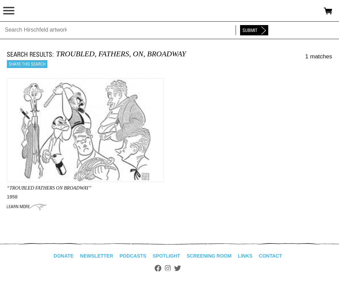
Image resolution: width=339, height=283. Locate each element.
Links (245, 256)
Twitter (177, 268)
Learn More (26, 206)
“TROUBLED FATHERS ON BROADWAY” (49, 188)
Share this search (27, 64)
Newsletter (96, 256)
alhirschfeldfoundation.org (29, 11)
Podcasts (133, 256)
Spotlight (166, 256)
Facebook (158, 268)
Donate (64, 256)
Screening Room (209, 256)
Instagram (168, 268)
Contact (270, 256)
